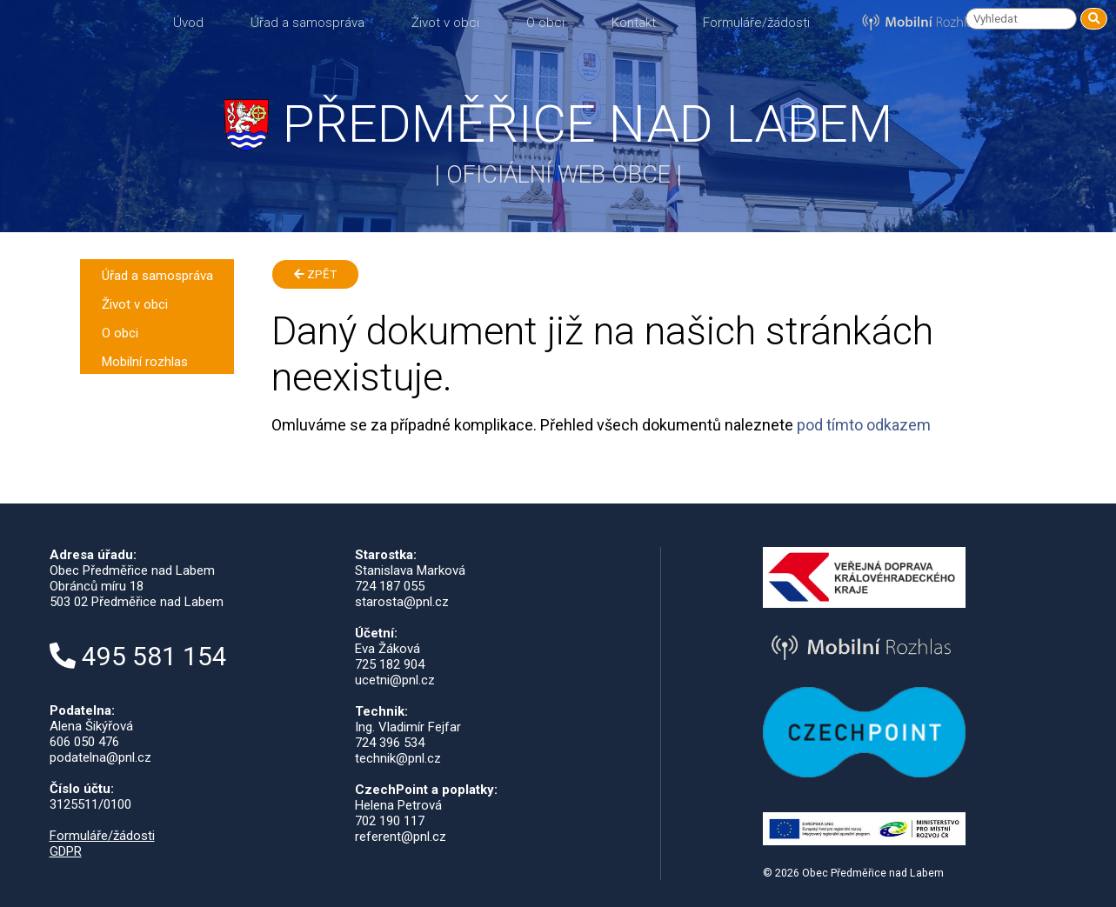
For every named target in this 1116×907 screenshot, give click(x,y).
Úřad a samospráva (307, 22)
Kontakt (633, 22)
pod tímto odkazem (864, 425)
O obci (545, 22)
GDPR (66, 851)
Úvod (188, 22)
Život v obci (445, 22)
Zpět (315, 274)
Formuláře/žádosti (756, 22)
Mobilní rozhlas (145, 362)
